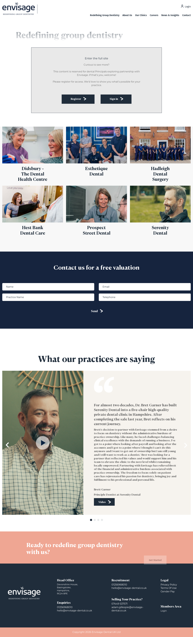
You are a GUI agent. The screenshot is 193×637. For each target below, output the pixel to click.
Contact (186, 15)
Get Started (155, 563)
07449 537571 (119, 603)
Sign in (114, 99)
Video (102, 502)
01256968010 (65, 607)
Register (76, 99)
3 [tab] (98, 520)
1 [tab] (91, 520)
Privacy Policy (169, 584)
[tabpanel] (96, 443)
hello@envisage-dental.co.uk (74, 610)
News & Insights (170, 15)
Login (188, 6)
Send (94, 311)
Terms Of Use (169, 588)
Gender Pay (168, 591)
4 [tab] (102, 520)
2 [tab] (95, 520)
